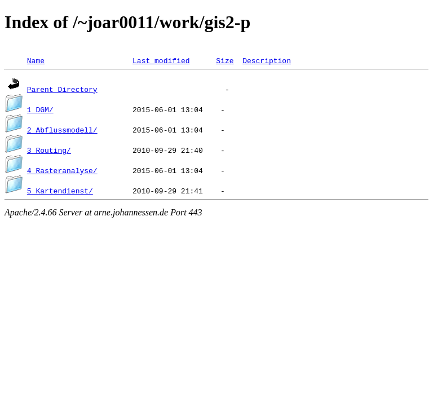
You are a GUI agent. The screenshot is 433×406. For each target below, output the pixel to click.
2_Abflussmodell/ (62, 130)
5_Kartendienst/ (60, 191)
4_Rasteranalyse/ (62, 170)
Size (224, 60)
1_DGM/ (40, 109)
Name (36, 60)
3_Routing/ (49, 150)
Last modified (160, 60)
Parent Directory (62, 89)
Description (266, 60)
